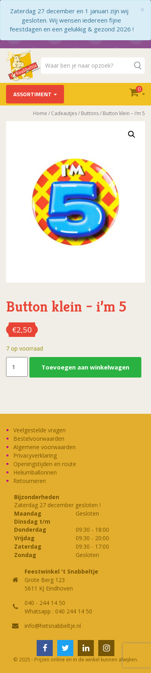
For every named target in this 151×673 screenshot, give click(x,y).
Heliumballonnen (35, 472)
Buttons (90, 113)
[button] (131, 134)
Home (40, 113)
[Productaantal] (17, 367)
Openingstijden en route (44, 464)
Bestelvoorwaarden (38, 438)
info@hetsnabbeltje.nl (53, 626)
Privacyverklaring (35, 455)
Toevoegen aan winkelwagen (85, 367)
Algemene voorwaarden (44, 447)
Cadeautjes (64, 113)
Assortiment (32, 94)
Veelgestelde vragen (39, 430)
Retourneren (29, 481)
